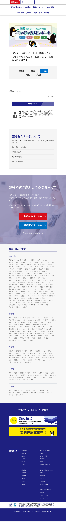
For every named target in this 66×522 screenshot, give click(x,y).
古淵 (35, 273)
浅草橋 (22, 317)
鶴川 (33, 329)
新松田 (18, 280)
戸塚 (18, 289)
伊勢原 (32, 260)
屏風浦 (18, 293)
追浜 (17, 264)
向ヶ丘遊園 (12, 300)
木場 (29, 322)
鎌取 (10, 353)
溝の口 (16, 298)
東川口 (36, 377)
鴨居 (36, 266)
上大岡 (50, 264)
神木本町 (17, 278)
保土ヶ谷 (36, 296)
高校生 (23, 484)
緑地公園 (18, 394)
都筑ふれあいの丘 (14, 287)
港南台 (19, 273)
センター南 (21, 282)
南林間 (30, 298)
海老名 (23, 262)
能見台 (23, 291)
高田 (37, 282)
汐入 (53, 275)
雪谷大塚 (12, 340)
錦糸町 (36, 322)
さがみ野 (12, 275)
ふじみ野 (43, 377)
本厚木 (44, 296)
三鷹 (39, 338)
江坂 (21, 390)
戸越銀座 (12, 331)
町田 (28, 338)
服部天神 (25, 392)
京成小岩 (49, 322)
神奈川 (22, 71)
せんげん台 (38, 375)
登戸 (35, 291)
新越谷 (23, 375)
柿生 (22, 264)
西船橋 (24, 357)
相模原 (19, 275)
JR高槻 (42, 390)
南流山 (16, 360)
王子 (52, 317)
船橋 (37, 357)
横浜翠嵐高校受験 (17, 157)
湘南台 (25, 278)
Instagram (42, 475)
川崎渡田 (20, 269)
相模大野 (47, 273)
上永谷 (18, 266)
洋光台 (44, 302)
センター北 (12, 282)
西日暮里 (50, 331)
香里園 (28, 390)
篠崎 (21, 324)
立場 (48, 282)
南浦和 (51, 377)
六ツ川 (11, 302)
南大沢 (46, 338)
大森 (24, 320)
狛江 (15, 324)
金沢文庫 (36, 264)
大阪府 (23, 464)
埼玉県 (23, 461)
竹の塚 (27, 326)
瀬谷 (39, 280)
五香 (39, 353)
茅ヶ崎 (22, 284)
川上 (47, 266)
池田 (10, 390)
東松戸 (31, 357)
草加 (46, 375)
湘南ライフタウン (43, 278)
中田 (35, 289)
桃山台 (11, 394)
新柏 (50, 353)
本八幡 (23, 360)
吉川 (18, 379)
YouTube (42, 478)
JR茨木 (34, 390)
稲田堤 (11, 262)
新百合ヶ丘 (26, 280)
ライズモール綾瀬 (43, 304)
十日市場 (12, 289)
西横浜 (26, 304)
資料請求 (24, 475)
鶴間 (36, 287)
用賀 (18, 340)
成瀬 (29, 331)
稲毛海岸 (18, 351)
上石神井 (23, 322)
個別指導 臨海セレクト (45, 464)
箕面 (48, 392)
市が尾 (38, 260)
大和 (24, 302)
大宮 (28, 373)
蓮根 (15, 333)
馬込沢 (52, 357)
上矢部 (30, 266)
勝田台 (50, 351)
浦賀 (17, 262)
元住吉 (18, 302)
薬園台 (30, 360)
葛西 (53, 320)
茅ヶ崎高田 (30, 284)
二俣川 (16, 296)
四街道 (27, 362)
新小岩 (44, 324)
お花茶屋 (38, 320)
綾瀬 (28, 317)
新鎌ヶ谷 (12, 355)
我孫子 (11, 351)
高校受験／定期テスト (18, 162)
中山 (17, 291)
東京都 (23, 456)
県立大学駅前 (43, 271)
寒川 (47, 275)
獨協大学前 (20, 377)
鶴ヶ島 (52, 375)
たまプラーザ (13, 284)
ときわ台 (49, 329)
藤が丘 (52, 293)
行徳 (24, 353)
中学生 (23, 481)
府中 (10, 338)
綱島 (23, 287)
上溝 (24, 266)
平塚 (29, 293)
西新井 (36, 331)
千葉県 (23, 459)
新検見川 (20, 355)
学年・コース (38, 7)
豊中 (18, 392)
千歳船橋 (12, 329)
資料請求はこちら (35, 225)
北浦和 (53, 373)
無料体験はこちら (35, 216)
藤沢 (10, 296)
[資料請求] (33, 420)
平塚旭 (36, 293)
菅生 (33, 280)
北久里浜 (34, 269)
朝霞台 (22, 373)
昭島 (15, 317)
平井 (53, 335)
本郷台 (51, 296)
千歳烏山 (51, 326)
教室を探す (24, 450)
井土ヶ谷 (46, 260)
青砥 (10, 317)
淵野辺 (23, 296)
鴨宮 (42, 266)
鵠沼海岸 (20, 271)
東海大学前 (49, 287)
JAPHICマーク (40, 504)
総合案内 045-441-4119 (33, 233)
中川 (29, 289)
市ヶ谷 (46, 317)
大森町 (30, 320)
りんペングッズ (44, 498)
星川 (29, 296)
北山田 (41, 269)
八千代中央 (46, 360)
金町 (10, 322)
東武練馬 (40, 329)
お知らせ (42, 461)
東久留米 (17, 335)
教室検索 (20, 13)
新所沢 (30, 375)
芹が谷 (45, 280)
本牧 (10, 298)
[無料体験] (33, 431)
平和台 (22, 338)
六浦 (50, 300)
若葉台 (18, 307)
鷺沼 (36, 275)
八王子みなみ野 (40, 333)
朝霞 (15, 373)
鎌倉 (43, 264)
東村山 (40, 335)
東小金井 (25, 335)
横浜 (19, 304)
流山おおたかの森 (14, 357)
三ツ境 (23, 298)
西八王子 (30, 333)
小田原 (11, 264)
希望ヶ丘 (12, 271)
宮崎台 (37, 298)
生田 (25, 260)
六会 (44, 300)
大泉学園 (12, 320)
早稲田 (32, 340)
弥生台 (30, 302)
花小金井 (50, 333)
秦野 (46, 291)
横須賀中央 (12, 304)
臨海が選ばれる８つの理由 (21, 7)
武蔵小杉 (21, 300)
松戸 (10, 360)
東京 (33, 71)
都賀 (44, 355)
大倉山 (36, 262)
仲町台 (11, 291)
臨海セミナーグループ (45, 489)
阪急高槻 (42, 392)
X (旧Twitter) (43, 473)
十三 (48, 390)
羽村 (10, 335)
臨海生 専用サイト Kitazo (46, 470)
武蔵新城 (29, 300)
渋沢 (10, 278)
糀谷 (10, 324)
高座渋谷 (12, 273)
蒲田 (15, 322)
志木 (17, 375)
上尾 (10, 373)
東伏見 (33, 335)
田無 (33, 326)
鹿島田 (29, 264)
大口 (29, 262)
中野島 (48, 289)
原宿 (52, 291)
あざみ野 (18, 260)
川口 (40, 373)
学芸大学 (46, 320)
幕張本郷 (44, 357)
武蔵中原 (37, 300)
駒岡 (40, 273)
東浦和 (29, 377)
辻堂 (51, 284)
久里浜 (34, 271)
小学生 (23, 478)
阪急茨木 (34, 392)
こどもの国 (27, 273)
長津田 (41, 289)
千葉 (44, 71)
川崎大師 (12, 269)
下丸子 (28, 324)
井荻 (33, 317)
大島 (18, 320)
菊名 (26, 269)
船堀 (15, 338)
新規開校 (24, 470)
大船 (47, 262)
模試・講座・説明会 (41, 13)
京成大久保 (31, 353)
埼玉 (27, 74)
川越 (46, 373)
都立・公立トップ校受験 (19, 147)
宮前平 (44, 298)
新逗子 (11, 280)
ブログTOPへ (50, 96)
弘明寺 (27, 271)
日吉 (24, 293)
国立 (42, 322)
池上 (39, 317)
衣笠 (47, 269)
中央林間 (39, 284)
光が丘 (47, 335)
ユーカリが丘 (18, 362)
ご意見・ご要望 (44, 495)
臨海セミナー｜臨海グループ (34, 511)
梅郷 (25, 351)
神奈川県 (24, 453)
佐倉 (44, 353)
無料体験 (24, 473)
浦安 (31, 351)
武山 (43, 282)
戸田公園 (12, 377)
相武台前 (31, 282)
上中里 (11, 266)
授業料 (28, 13)
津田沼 (51, 355)
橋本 (40, 291)
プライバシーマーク (47, 503)
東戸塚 (11, 293)
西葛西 (43, 331)
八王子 (22, 333)
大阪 (39, 74)
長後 (45, 284)
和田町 (25, 307)
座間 (41, 275)
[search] (22, 2)
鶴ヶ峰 (30, 287)
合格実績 (50, 7)
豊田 (18, 331)
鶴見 (41, 287)
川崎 (53, 266)
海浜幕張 (38, 351)
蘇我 (33, 355)
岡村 (53, 262)
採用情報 (42, 492)
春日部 (34, 373)
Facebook (42, 481)
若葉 (32, 379)
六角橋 (11, 307)
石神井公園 (35, 324)
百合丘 (37, 302)
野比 (29, 291)
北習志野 (17, 353)
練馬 (10, 333)
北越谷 (11, 375)
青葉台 (11, 260)
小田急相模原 (28, 275)
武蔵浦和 (12, 379)
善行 (51, 280)
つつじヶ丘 (26, 329)
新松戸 (27, 355)
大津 (42, 262)
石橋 (15, 390)
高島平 (20, 326)
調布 (18, 329)
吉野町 (33, 304)
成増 (24, 331)
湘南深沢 (32, 278)
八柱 (10, 362)
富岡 (24, 289)
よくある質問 (43, 456)
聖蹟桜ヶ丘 (12, 326)
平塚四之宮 (44, 293)
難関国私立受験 (16, 152)
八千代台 (38, 360)
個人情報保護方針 (44, 484)
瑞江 (33, 338)
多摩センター (42, 326)
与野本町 (25, 379)
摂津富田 (12, 392)
